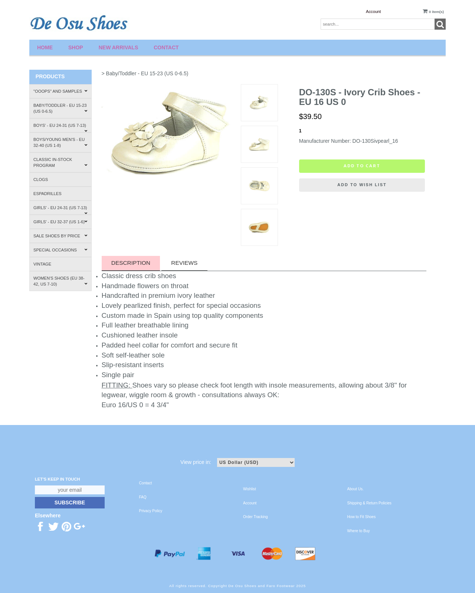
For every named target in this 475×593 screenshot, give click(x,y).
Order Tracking (255, 517)
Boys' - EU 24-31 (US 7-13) (60, 127)
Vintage (42, 264)
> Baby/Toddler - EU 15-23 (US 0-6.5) (145, 73)
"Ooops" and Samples (60, 91)
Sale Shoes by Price (60, 236)
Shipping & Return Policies (369, 503)
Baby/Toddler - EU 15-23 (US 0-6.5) (60, 108)
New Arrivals (118, 47)
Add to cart (362, 165)
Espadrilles (47, 193)
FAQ (143, 497)
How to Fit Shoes (361, 517)
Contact (166, 47)
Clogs (40, 179)
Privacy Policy (151, 511)
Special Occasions (60, 250)
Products (50, 76)
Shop (75, 47)
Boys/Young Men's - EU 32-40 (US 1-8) (60, 142)
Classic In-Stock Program (60, 162)
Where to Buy (358, 531)
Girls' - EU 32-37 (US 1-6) (60, 222)
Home (45, 47)
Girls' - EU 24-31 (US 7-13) (60, 210)
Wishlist (249, 489)
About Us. (355, 489)
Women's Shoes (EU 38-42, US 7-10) (60, 281)
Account (373, 11)
